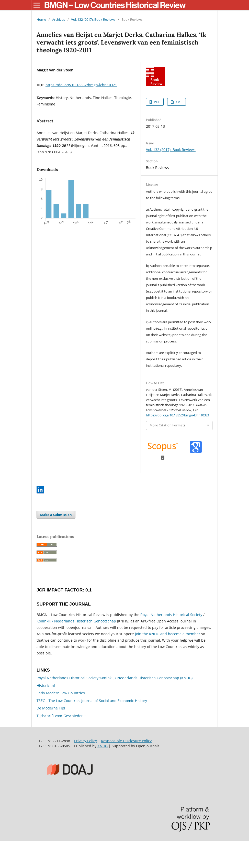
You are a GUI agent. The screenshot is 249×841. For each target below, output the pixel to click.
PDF (156, 102)
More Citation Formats (167, 425)
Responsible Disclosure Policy (126, 740)
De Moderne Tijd (51, 708)
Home (41, 19)
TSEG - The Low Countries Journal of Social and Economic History (92, 700)
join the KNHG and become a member (167, 633)
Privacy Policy (85, 740)
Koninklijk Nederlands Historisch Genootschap (76, 621)
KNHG (102, 745)
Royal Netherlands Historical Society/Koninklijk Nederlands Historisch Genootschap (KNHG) (115, 677)
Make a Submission (56, 514)
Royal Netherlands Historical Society (171, 614)
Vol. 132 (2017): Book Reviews (93, 19)
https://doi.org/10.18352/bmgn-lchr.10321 (81, 84)
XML (178, 102)
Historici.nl (46, 685)
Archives (58, 19)
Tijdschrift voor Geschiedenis (61, 715)
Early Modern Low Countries (61, 693)
